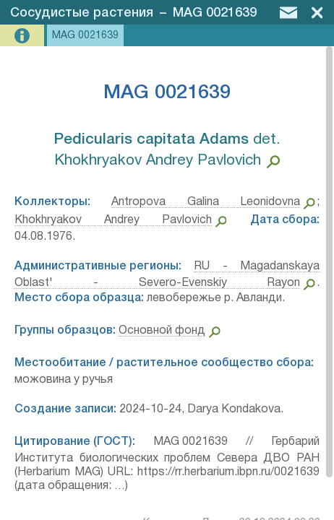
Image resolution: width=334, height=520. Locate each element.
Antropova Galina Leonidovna (205, 202)
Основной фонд (162, 331)
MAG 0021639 (215, 13)
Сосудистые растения (81, 13)
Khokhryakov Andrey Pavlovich (113, 220)
